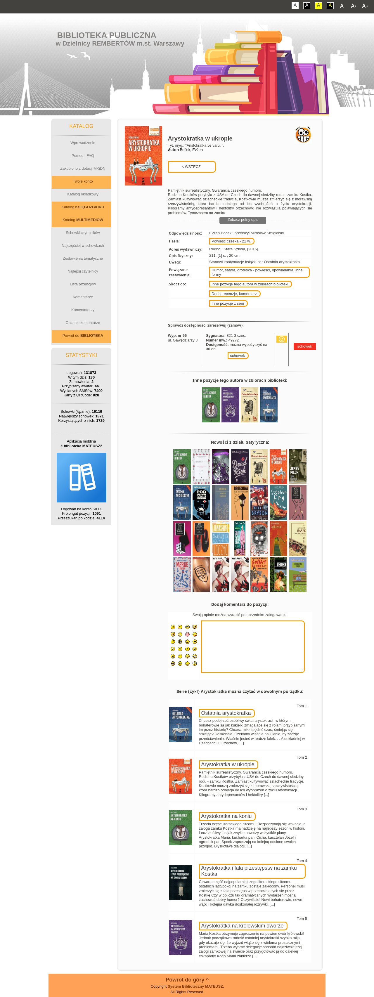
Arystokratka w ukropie (227, 764)
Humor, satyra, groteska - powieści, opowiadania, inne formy (257, 272)
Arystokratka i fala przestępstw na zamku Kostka (249, 871)
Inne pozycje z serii (228, 303)
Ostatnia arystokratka (226, 713)
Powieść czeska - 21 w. (231, 241)
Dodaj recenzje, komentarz (234, 294)
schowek (237, 355)
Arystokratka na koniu (226, 816)
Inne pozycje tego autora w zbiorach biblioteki (250, 284)
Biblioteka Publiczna (107, 35)
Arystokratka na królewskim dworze (242, 926)
